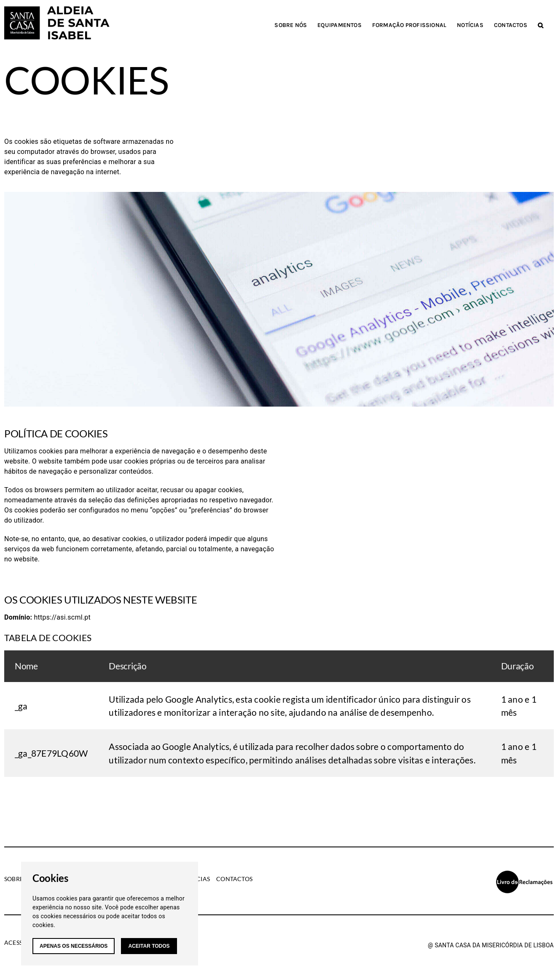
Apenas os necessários (73, 946)
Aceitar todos (148, 946)
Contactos (234, 878)
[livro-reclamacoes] (524, 873)
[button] (540, 25)
